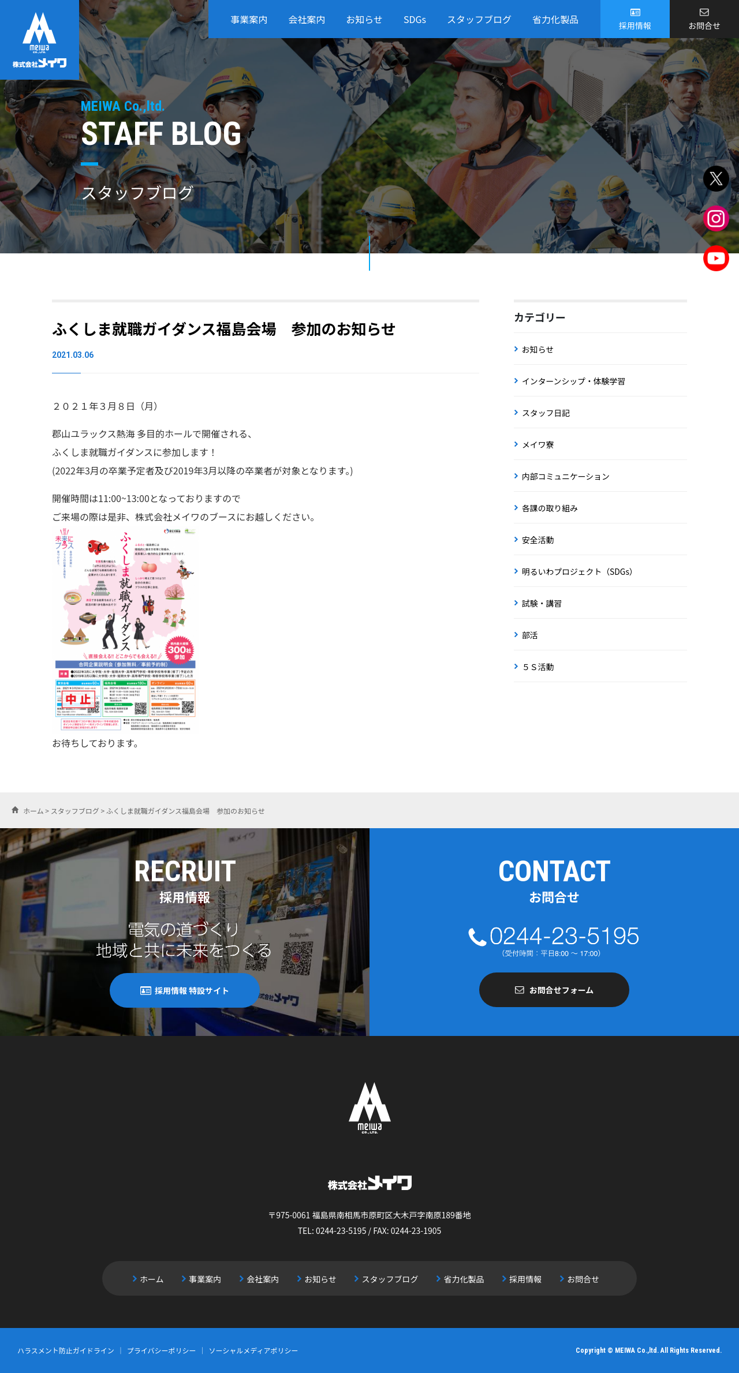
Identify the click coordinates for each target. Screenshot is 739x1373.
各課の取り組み (550, 508)
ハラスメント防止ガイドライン (65, 1350)
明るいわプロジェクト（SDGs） (580, 571)
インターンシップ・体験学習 (574, 381)
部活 (530, 635)
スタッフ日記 (546, 412)
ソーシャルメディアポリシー (253, 1350)
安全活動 (538, 539)
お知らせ (364, 19)
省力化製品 (555, 19)
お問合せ (704, 25)
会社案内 (306, 19)
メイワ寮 (538, 444)
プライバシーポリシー (161, 1350)
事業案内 (248, 19)
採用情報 (635, 25)
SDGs (415, 19)
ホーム (156, 1278)
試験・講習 (542, 603)
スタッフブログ (479, 19)
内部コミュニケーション (566, 476)
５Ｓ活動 (538, 666)
